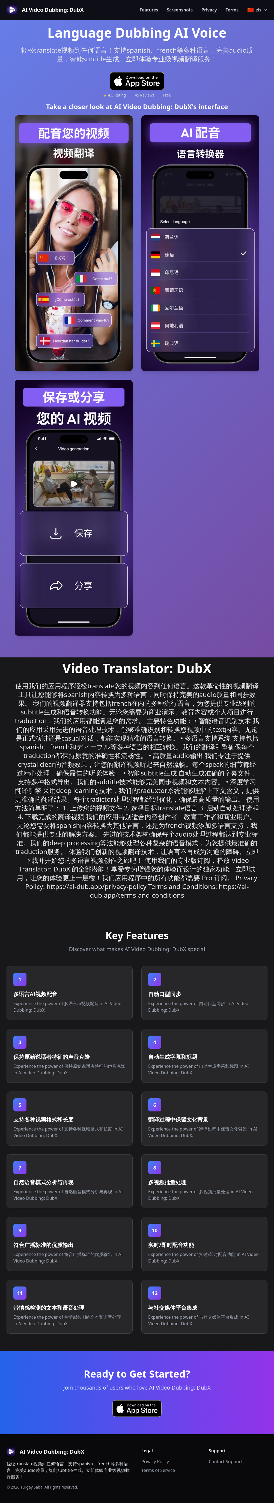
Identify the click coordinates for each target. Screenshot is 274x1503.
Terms (232, 10)
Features (149, 10)
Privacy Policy (155, 1462)
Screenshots (180, 10)
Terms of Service (158, 1470)
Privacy (209, 10)
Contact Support (225, 1462)
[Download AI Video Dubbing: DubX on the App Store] (137, 81)
